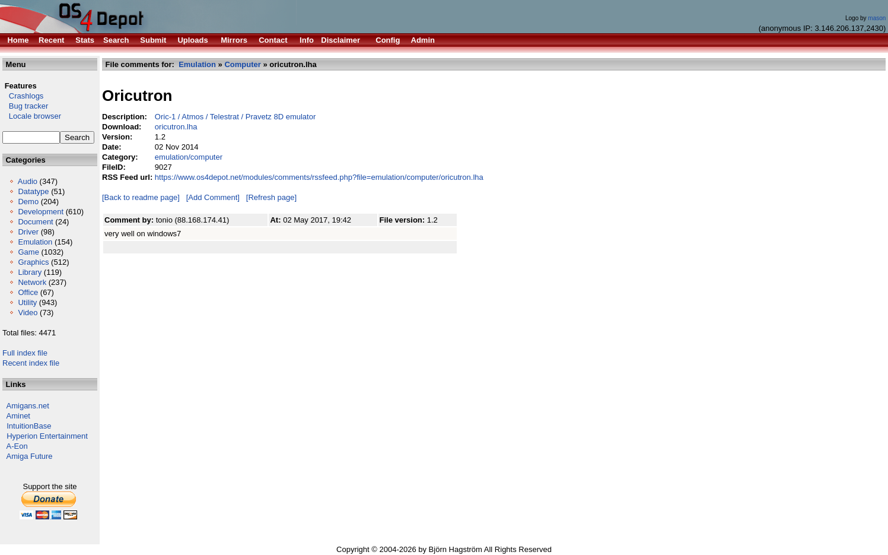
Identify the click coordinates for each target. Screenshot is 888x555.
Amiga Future (30, 456)
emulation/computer (188, 157)
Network (32, 282)
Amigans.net (28, 405)
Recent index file (30, 363)
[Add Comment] (213, 197)
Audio (27, 181)
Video (27, 312)
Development (40, 211)
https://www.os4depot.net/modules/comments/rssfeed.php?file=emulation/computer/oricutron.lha (319, 177)
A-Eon (17, 446)
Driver (28, 231)
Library (30, 272)
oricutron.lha (176, 126)
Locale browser (31, 116)
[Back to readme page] (141, 197)
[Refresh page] (271, 197)
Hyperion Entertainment (47, 436)
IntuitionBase (29, 425)
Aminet (18, 415)
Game (28, 252)
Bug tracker (25, 106)
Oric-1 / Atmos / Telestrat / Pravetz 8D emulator (235, 116)
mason (877, 18)
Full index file (24, 352)
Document (35, 221)
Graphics (33, 262)
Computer (242, 64)
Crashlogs (22, 95)
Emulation (35, 241)
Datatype (33, 191)
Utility (27, 302)
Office (28, 292)
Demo (28, 201)
